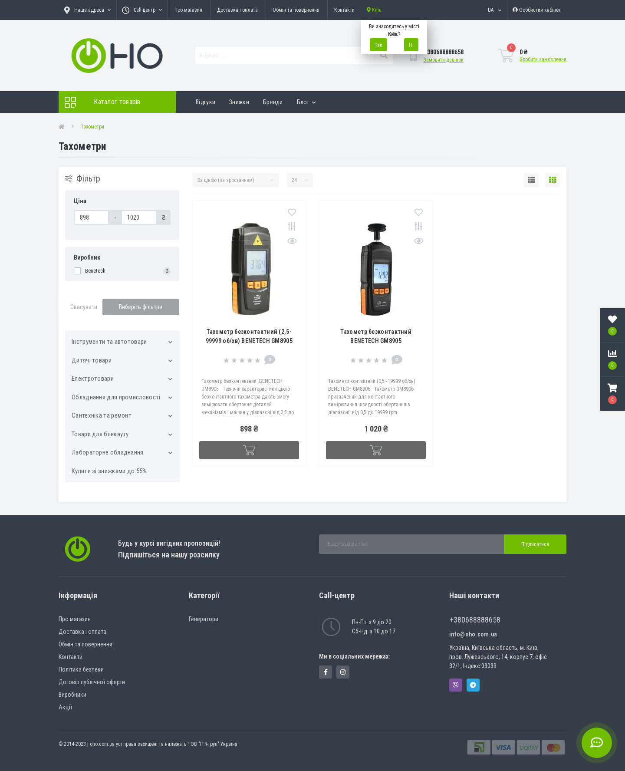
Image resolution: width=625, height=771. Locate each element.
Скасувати (83, 306)
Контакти (344, 10)
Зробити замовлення (543, 59)
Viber (456, 685)
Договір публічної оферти (92, 682)
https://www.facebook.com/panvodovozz (326, 672)
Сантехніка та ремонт (102, 415)
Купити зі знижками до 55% (109, 471)
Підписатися (535, 544)
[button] (612, 394)
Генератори (203, 619)
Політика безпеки (81, 669)
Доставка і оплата (237, 10)
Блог (306, 102)
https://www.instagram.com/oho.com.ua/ (342, 672)
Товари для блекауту (100, 434)
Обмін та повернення (296, 10)
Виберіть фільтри (140, 306)
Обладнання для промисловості (116, 397)
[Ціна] (91, 217)
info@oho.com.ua (473, 634)
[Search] (384, 55)
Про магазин (188, 10)
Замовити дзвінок (443, 60)
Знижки (239, 102)
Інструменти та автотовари (109, 342)
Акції (65, 707)
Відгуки (205, 102)
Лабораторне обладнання (108, 452)
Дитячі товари (92, 360)
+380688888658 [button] (475, 619)
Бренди (273, 102)
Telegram (473, 685)
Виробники (72, 694)
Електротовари (93, 378)
